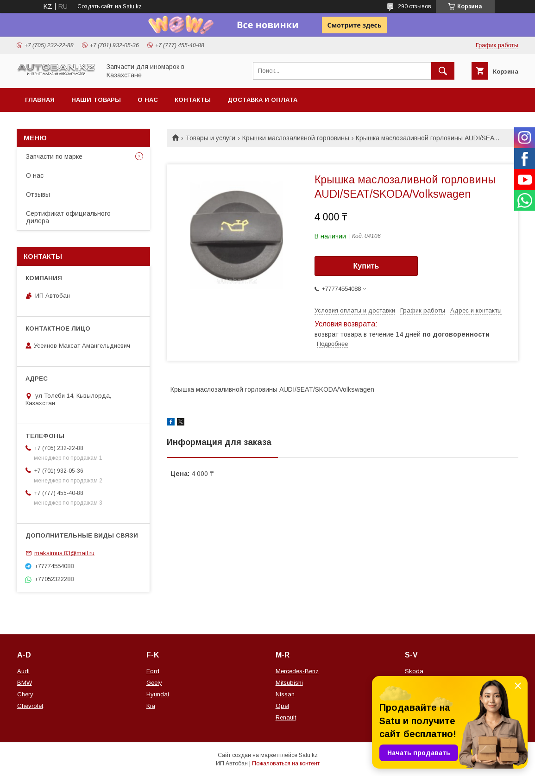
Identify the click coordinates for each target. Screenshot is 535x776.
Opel (282, 705)
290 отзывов (414, 6)
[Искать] (442, 71)
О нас (148, 99)
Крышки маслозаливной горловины (295, 138)
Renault (286, 717)
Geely (154, 682)
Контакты (193, 99)
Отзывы (38, 194)
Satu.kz (308, 755)
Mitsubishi (289, 682)
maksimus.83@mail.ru (64, 553)
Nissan (285, 694)
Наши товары (96, 99)
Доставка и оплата (262, 99)
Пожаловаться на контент (286, 763)
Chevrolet (30, 705)
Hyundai (157, 694)
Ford (152, 671)
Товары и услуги (210, 138)
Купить (366, 266)
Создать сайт (95, 6)
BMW (24, 682)
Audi (23, 671)
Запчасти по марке (54, 156)
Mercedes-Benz (297, 671)
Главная (40, 99)
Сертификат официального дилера (68, 217)
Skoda (414, 671)
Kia (150, 705)
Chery (25, 694)
